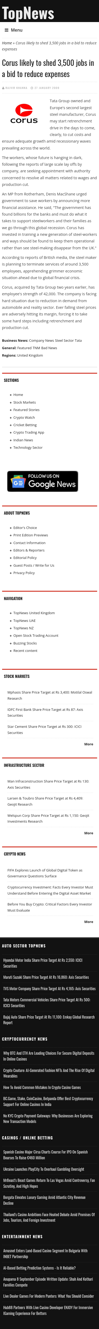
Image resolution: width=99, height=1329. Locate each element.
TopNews (28, 12)
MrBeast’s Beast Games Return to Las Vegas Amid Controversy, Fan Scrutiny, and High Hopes (49, 1183)
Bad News (49, 347)
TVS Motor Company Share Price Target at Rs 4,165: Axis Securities (49, 988)
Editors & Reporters (29, 550)
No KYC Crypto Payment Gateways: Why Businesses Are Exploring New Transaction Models (48, 1118)
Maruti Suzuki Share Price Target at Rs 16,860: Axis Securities (46, 977)
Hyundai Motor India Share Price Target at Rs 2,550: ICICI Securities (43, 963)
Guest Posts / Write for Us (33, 565)
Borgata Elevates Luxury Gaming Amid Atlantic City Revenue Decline (44, 1200)
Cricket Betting (25, 424)
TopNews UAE (24, 620)
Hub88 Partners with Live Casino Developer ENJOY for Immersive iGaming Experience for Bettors (48, 1310)
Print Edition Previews (30, 535)
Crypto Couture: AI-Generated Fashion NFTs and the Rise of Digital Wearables (49, 1073)
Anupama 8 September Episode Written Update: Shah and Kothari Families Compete (48, 1282)
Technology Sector (28, 447)
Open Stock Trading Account (36, 635)
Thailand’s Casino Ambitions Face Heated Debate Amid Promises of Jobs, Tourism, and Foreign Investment (49, 1217)
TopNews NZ (23, 628)
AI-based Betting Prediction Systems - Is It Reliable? (39, 1268)
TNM (36, 347)
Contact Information (29, 542)
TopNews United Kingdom (34, 612)
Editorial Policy (25, 557)
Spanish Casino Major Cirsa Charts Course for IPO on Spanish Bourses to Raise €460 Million (45, 1154)
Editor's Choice (25, 527)
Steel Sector (64, 340)
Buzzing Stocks (25, 643)
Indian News (23, 440)
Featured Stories (26, 409)
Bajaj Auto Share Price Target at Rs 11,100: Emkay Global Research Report (49, 1019)
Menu (14, 30)
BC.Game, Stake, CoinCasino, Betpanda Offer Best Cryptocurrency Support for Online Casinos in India (48, 1101)
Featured (24, 347)
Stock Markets (24, 402)
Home (7, 42)
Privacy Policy (24, 572)
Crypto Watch (24, 417)
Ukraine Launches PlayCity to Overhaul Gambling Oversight (43, 1169)
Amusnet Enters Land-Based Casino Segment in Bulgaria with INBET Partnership (45, 1253)
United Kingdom (30, 355)
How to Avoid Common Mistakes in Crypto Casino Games (42, 1087)
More (88, 744)
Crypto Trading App (28, 432)
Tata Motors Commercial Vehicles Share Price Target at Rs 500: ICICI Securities (47, 1002)
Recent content (25, 650)
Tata (78, 340)
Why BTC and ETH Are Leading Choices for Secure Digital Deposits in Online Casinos (49, 1056)
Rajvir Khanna (16, 88)
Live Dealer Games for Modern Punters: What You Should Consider (48, 1296)
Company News (41, 340)
